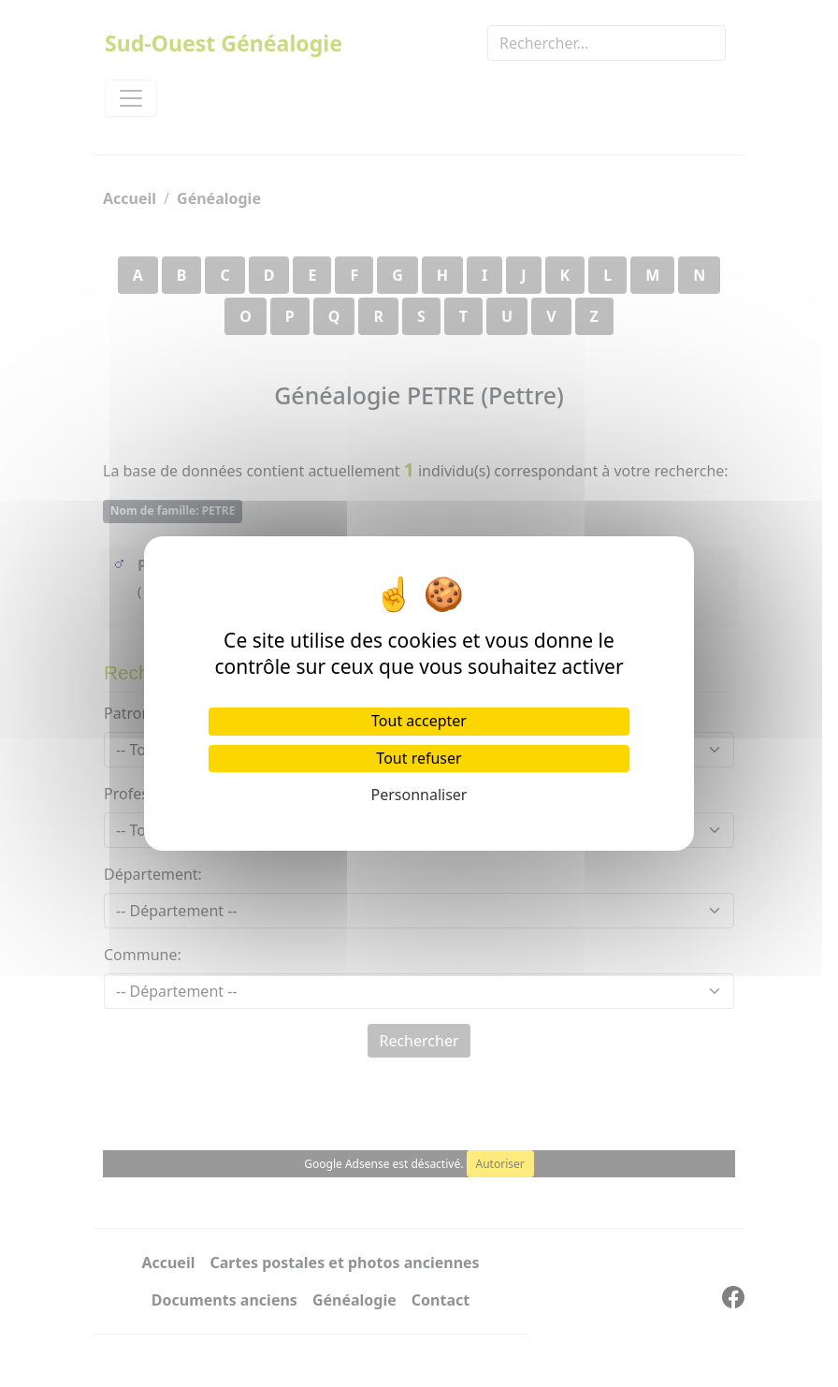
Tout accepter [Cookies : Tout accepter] (419, 720)
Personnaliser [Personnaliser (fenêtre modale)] (419, 794)
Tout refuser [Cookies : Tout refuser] (418, 758)
